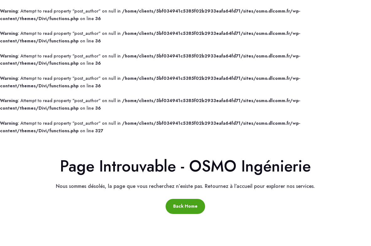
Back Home (185, 206)
